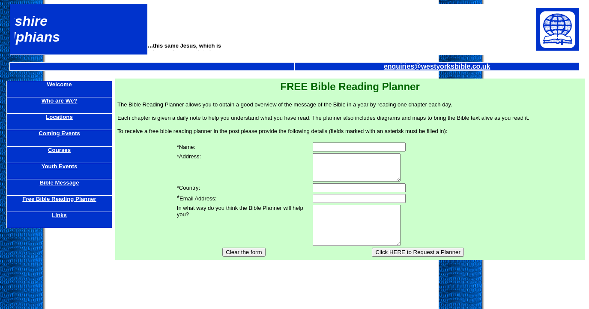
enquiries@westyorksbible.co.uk (437, 66)
